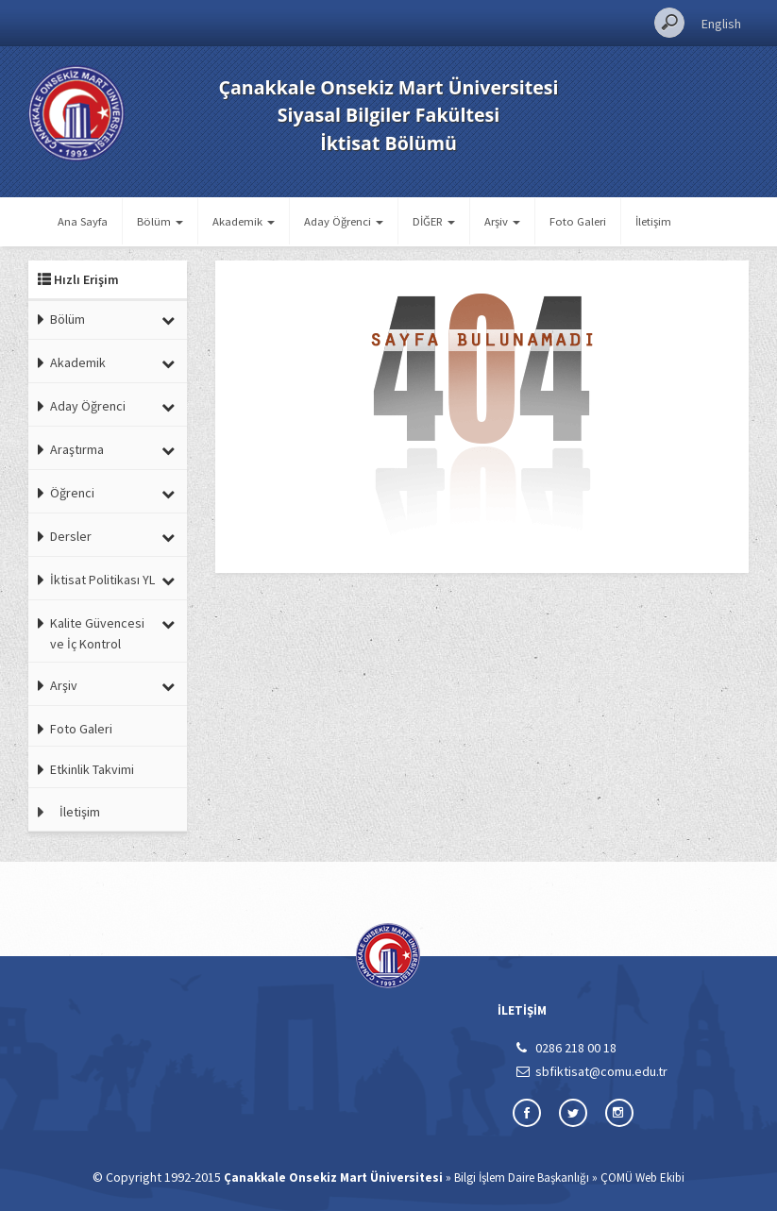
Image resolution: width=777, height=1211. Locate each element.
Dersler (71, 536)
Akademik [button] (243, 221)
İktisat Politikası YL (102, 579)
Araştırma (77, 449)
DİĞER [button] (434, 221)
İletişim (653, 221)
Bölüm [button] (160, 221)
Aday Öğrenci (88, 405)
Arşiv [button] (502, 221)
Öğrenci (72, 492)
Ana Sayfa (83, 221)
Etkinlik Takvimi (92, 769)
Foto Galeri (577, 221)
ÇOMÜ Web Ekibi (642, 1177)
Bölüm (67, 319)
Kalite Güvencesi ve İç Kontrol (97, 633)
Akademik (78, 362)
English (721, 23)
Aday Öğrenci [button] (343, 221)
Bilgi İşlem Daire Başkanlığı (521, 1177)
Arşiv (63, 685)
